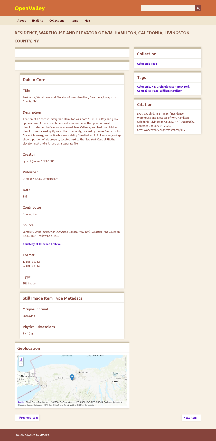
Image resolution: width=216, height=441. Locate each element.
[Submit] (198, 8)
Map (87, 20)
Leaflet (21, 402)
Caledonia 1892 (147, 63)
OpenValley (30, 8)
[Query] (171, 8)
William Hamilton (171, 90)
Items (74, 20)
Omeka (44, 434)
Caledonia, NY (146, 86)
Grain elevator (166, 86)
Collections (56, 20)
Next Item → (191, 417)
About (21, 20)
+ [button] (21, 359)
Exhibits (37, 20)
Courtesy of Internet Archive (42, 244)
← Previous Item (27, 417)
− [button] (21, 364)
